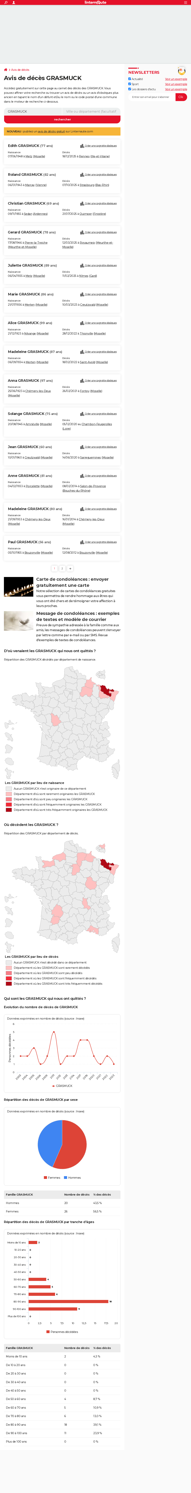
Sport (133, 84)
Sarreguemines (90, 457)
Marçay (30, 185)
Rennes (84, 156)
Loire (66, 428)
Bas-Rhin (102, 185)
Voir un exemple (176, 79)
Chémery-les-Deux (38, 391)
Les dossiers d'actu (142, 89)
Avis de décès (20, 70)
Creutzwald (87, 304)
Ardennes (40, 214)
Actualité (135, 79)
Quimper (86, 214)
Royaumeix (87, 242)
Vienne (41, 185)
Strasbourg (87, 185)
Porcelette (33, 486)
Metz (28, 156)
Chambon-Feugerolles (97, 424)
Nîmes (83, 276)
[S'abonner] (157, 97)
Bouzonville (32, 552)
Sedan (28, 214)
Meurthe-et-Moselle (22, 247)
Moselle (39, 156)
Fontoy (84, 391)
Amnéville (32, 424)
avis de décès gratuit (51, 131)
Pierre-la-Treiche (36, 242)
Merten (30, 304)
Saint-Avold (87, 362)
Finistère (99, 214)
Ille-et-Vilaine (100, 156)
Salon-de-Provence (93, 486)
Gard (93, 276)
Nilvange (30, 333)
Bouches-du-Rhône (76, 490)
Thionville (86, 333)
